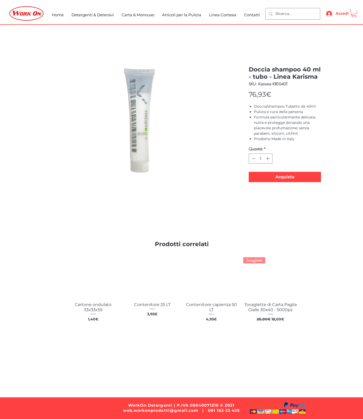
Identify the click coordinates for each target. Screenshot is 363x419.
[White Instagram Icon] (175, 375)
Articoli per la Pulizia (198, 359)
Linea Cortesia (240, 359)
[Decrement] (252, 158)
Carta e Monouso (153, 359)
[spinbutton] (260, 158)
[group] (181, 295)
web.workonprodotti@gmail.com (160, 410)
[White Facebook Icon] (193, 375)
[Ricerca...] (292, 13)
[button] (354, 13)
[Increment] (268, 158)
